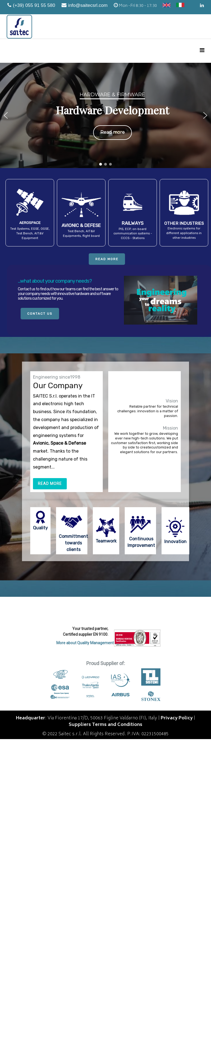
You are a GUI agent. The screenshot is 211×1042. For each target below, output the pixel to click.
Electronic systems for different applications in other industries (184, 233)
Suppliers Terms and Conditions (105, 725)
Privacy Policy (177, 718)
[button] (5, 115)
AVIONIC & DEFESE (81, 225)
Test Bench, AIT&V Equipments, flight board (81, 233)
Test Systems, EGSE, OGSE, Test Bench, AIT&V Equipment (30, 233)
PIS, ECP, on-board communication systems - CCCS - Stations (132, 233)
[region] (105, 115)
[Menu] (202, 51)
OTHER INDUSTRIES (184, 223)
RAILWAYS (132, 223)
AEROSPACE (30, 222)
